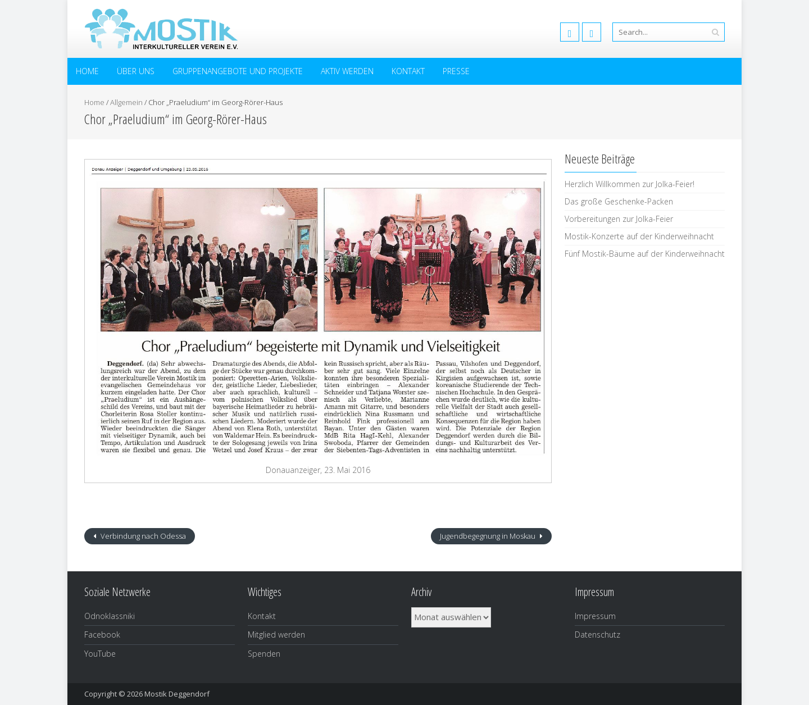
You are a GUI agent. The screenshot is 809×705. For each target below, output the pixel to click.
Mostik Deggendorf (177, 694)
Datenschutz (597, 634)
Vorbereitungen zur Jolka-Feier (619, 218)
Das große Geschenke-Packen (619, 201)
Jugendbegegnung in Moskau (488, 536)
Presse (456, 71)
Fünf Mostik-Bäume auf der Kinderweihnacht (645, 253)
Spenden (264, 653)
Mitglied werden (276, 634)
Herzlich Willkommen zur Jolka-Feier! (629, 184)
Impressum (595, 616)
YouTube (100, 653)
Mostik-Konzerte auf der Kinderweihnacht (639, 236)
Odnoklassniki (109, 616)
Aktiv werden (347, 71)
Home (87, 71)
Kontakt (408, 71)
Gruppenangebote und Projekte (237, 71)
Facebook (102, 634)
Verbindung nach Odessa (142, 536)
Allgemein (126, 102)
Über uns (135, 71)
